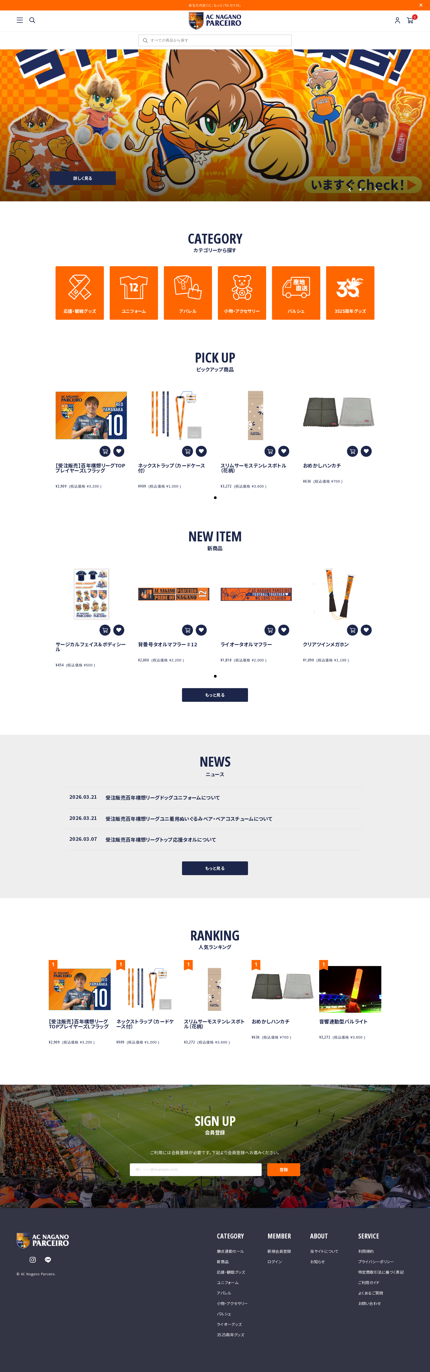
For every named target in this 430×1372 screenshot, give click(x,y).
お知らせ (317, 1261)
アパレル (224, 1293)
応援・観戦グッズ (231, 1272)
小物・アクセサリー (232, 1303)
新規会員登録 (279, 1251)
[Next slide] (376, 189)
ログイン (275, 1261)
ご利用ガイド (369, 1282)
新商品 (223, 1261)
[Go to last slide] (350, 189)
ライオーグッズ (229, 1324)
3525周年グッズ (230, 1334)
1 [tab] (215, 497)
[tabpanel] (91, 439)
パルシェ (224, 1314)
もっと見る (215, 695)
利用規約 (366, 1251)
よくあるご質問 (370, 1293)
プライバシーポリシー (376, 1261)
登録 (284, 1169)
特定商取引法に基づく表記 (381, 1272)
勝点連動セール (230, 1251)
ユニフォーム (227, 1282)
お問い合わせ (369, 1303)
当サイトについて (324, 1251)
